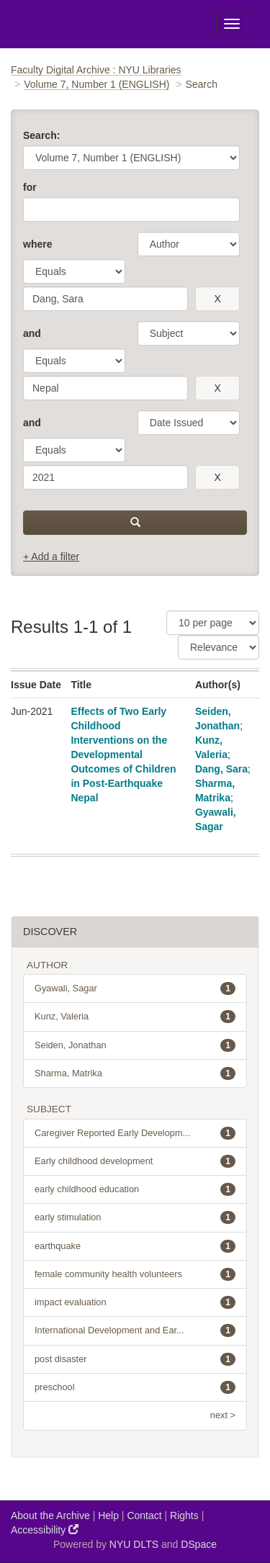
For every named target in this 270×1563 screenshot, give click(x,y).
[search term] (105, 299)
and (32, 333)
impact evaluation (135, 1302)
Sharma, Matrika (135, 1073)
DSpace (199, 1544)
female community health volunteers (135, 1274)
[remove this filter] (217, 299)
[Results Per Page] (212, 623)
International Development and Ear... (135, 1330)
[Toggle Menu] (232, 24)
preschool (135, 1387)
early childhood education (135, 1189)
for (30, 187)
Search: (41, 135)
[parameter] (189, 244)
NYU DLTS (133, 1544)
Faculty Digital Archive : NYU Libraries (96, 70)
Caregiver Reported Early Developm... (135, 1133)
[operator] (74, 271)
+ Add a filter (51, 556)
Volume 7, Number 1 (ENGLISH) (96, 84)
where (37, 244)
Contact (144, 1515)
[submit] (135, 522)
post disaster (135, 1359)
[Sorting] (218, 647)
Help (108, 1515)
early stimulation (135, 1217)
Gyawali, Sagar (135, 988)
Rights (184, 1515)
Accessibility (44, 1529)
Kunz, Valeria (135, 1016)
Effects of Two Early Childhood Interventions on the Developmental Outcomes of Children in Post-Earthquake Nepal (123, 754)
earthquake (135, 1246)
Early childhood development (135, 1161)
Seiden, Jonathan (135, 1045)
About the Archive (50, 1515)
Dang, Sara (221, 769)
